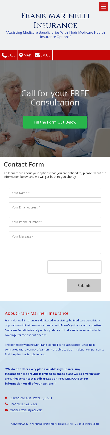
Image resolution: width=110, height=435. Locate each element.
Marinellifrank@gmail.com (26, 410)
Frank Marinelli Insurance (55, 21)
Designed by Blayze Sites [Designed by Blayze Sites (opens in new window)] (87, 423)
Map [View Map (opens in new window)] (25, 55)
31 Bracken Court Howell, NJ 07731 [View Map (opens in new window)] (31, 398)
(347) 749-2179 (28, 404)
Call (8, 55)
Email (43, 55)
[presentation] (74, 267)
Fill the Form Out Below (55, 122)
